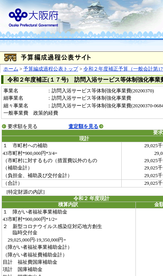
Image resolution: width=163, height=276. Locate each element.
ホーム (10, 69)
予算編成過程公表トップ (50, 69)
